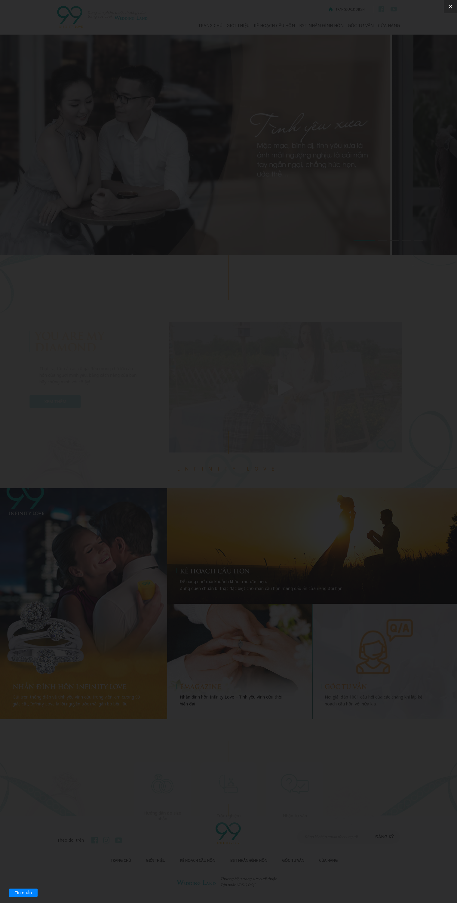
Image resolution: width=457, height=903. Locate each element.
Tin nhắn (23, 892)
